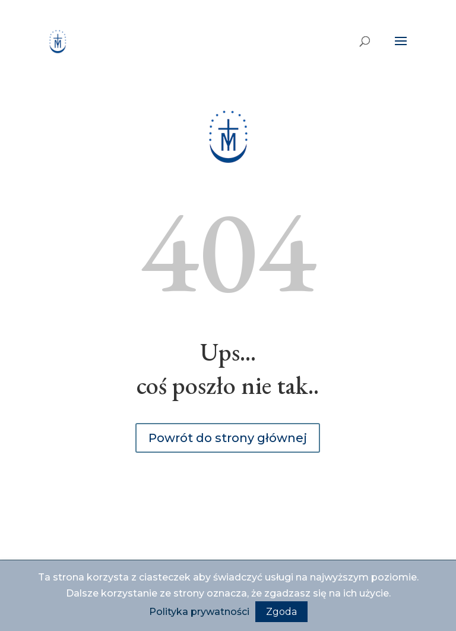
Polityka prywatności (199, 611)
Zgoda (281, 611)
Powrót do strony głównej (227, 438)
